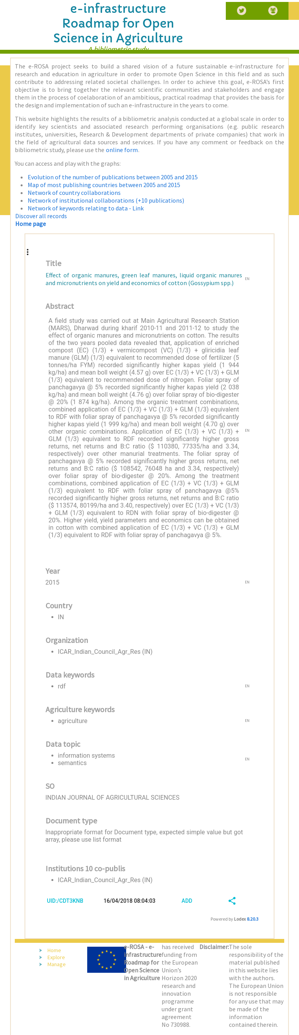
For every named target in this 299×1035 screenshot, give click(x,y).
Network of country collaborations (74, 192)
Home (54, 950)
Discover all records (41, 216)
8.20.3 (253, 919)
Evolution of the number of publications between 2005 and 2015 (113, 177)
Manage (56, 964)
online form (122, 150)
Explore (56, 957)
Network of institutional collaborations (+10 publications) (106, 200)
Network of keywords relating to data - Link (86, 208)
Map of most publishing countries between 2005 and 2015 (104, 185)
